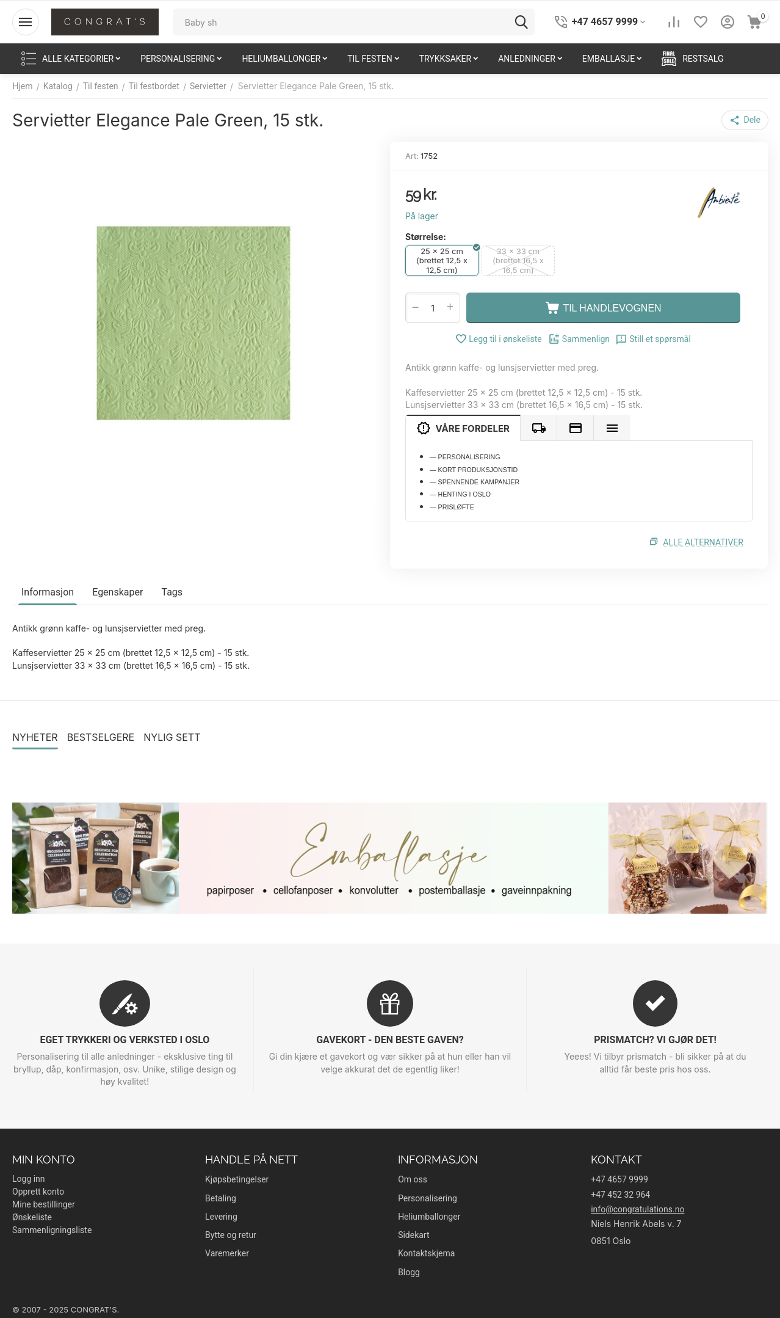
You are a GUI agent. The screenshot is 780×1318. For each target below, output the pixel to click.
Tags (171, 592)
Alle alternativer (703, 542)
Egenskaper (117, 592)
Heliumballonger (429, 1217)
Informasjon (47, 592)
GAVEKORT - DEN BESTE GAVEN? (389, 1040)
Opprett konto (38, 1191)
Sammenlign (579, 339)
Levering (221, 1217)
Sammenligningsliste (52, 1230)
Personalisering (427, 1198)
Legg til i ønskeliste (498, 339)
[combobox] (354, 22)
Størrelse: (425, 236)
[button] (745, 120)
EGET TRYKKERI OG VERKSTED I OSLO (125, 1040)
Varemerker (227, 1253)
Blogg (409, 1272)
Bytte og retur (230, 1235)
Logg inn (28, 1179)
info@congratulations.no (637, 1209)
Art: (412, 156)
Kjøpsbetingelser (237, 1179)
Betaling (220, 1198)
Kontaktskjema (426, 1253)
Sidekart (413, 1235)
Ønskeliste (32, 1217)
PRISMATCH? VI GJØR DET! (655, 1040)
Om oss (412, 1179)
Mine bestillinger (43, 1204)
